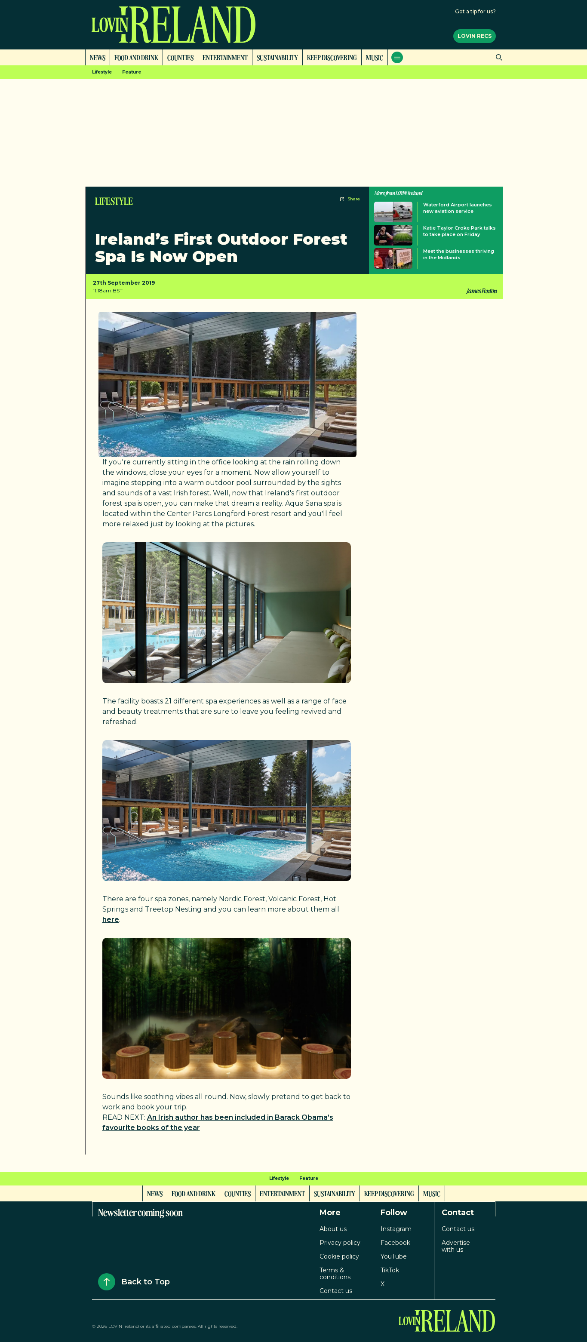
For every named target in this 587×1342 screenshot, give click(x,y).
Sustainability (277, 57)
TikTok (390, 1270)
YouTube (394, 1256)
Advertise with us (456, 1246)
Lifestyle (102, 72)
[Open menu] (397, 57)
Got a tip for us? (475, 11)
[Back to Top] (106, 1281)
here (110, 919)
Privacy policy (340, 1242)
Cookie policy (339, 1256)
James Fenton (481, 290)
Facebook (395, 1242)
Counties (180, 57)
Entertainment (225, 57)
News (97, 57)
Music (374, 57)
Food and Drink (136, 57)
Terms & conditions (335, 1274)
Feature (131, 72)
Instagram (396, 1228)
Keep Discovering (332, 57)
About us (333, 1228)
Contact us (336, 1290)
